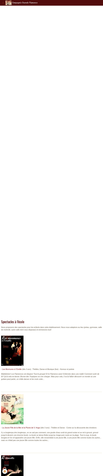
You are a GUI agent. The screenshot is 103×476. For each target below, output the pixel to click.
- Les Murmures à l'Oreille (11, 369)
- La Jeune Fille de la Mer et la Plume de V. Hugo (20, 428)
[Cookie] (4, 471)
